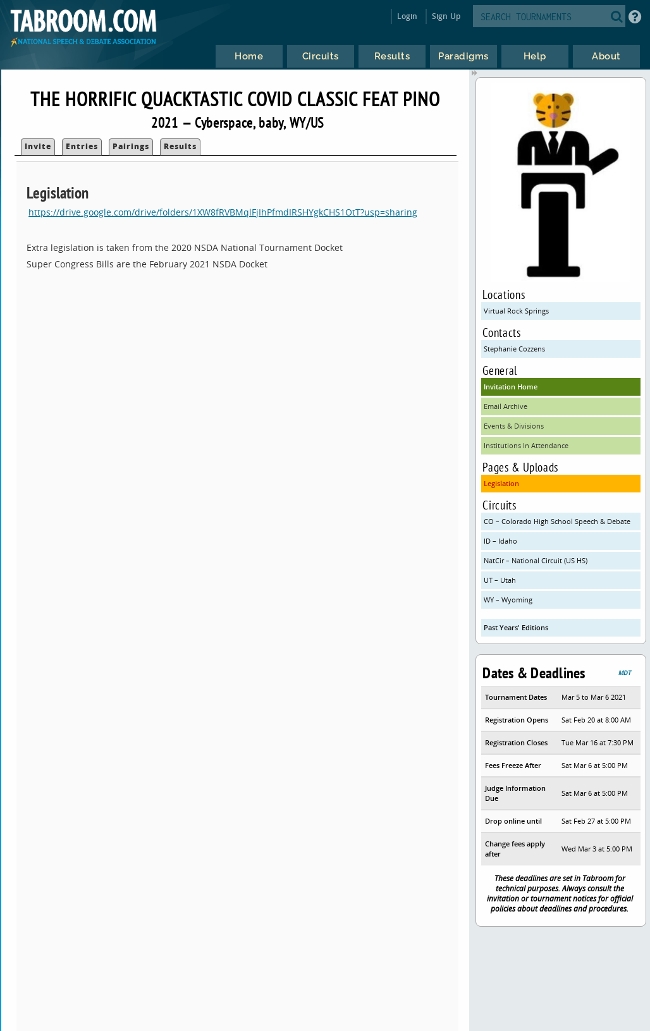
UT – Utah (500, 580)
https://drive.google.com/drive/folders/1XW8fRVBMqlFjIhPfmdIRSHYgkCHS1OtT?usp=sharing (222, 212)
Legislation (501, 483)
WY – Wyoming (508, 599)
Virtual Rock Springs (516, 310)
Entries (82, 146)
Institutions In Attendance (526, 445)
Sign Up (446, 16)
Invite (38, 146)
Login (407, 16)
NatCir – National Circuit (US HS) (535, 560)
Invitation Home (510, 386)
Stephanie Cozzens (514, 348)
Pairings (131, 146)
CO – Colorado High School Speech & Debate (557, 521)
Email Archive (505, 406)
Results (180, 146)
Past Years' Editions (516, 627)
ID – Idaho (500, 541)
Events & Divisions (514, 425)
